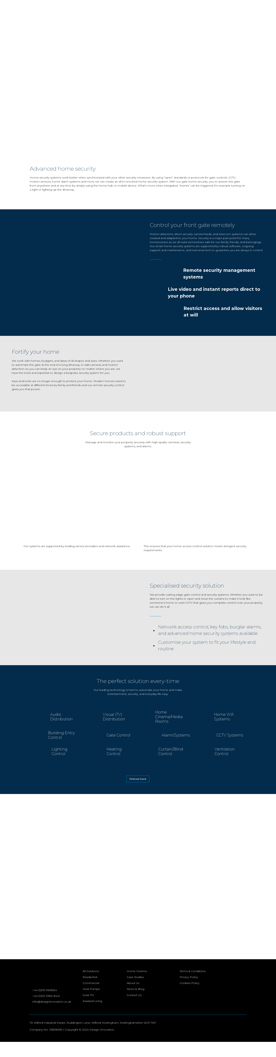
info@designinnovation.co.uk (52, 1016)
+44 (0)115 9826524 (45, 1004)
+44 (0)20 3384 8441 (46, 1010)
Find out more (138, 779)
